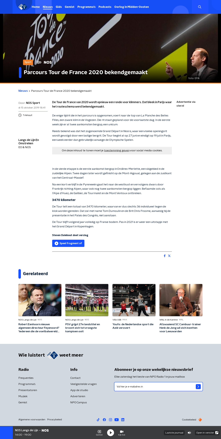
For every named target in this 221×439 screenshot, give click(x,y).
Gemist (69, 7)
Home (36, 7)
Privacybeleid (54, 419)
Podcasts (105, 7)
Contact (75, 378)
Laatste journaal (174, 432)
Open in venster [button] (207, 432)
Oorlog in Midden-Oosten (131, 7)
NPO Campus (78, 402)
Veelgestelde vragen (83, 384)
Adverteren (77, 396)
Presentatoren (27, 390)
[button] (99, 432)
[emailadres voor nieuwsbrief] (158, 386)
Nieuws (48, 7)
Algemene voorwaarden (31, 419)
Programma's (86, 7)
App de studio (79, 390)
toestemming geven (116, 150)
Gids (59, 7)
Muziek (22, 396)
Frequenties (25, 378)
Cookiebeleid (189, 419)
